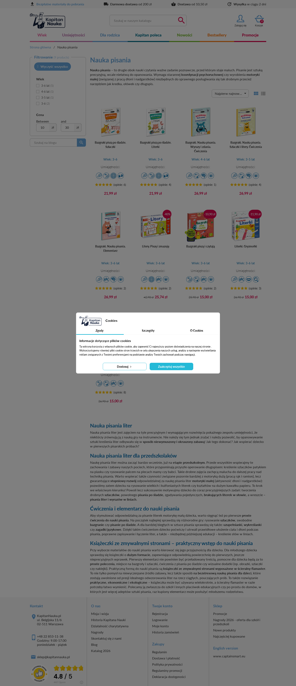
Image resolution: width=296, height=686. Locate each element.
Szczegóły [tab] (148, 330)
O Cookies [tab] (196, 330)
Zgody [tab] (99, 330)
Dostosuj (124, 366)
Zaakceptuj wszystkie (171, 366)
